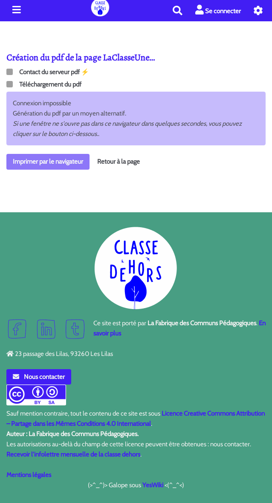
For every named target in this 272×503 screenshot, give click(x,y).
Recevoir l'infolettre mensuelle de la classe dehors (73, 454)
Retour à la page (118, 161)
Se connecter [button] (218, 10)
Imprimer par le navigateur (48, 161)
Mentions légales (28, 475)
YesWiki (152, 485)
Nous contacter (39, 377)
